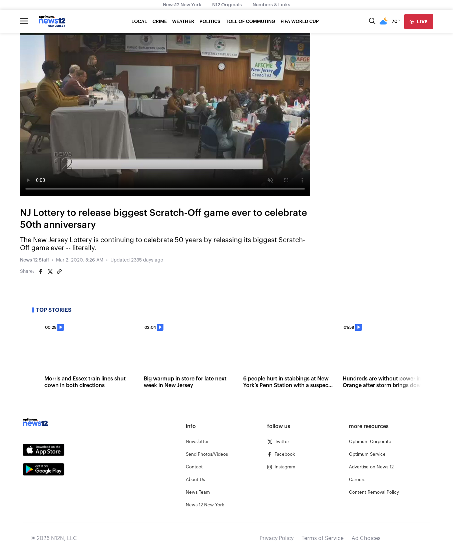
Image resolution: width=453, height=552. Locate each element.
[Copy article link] (59, 271)
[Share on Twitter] (50, 271)
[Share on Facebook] (40, 271)
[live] (418, 21)
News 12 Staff (34, 260)
